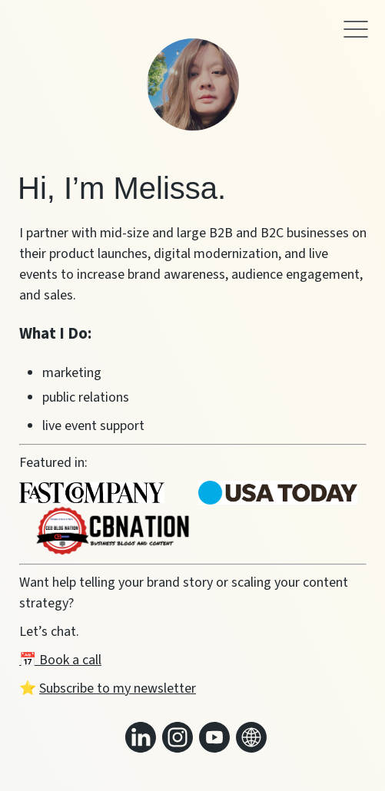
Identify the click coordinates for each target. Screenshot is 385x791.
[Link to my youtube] (214, 737)
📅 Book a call (60, 660)
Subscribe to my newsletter (117, 688)
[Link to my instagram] (177, 737)
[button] (356, 33)
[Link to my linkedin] (140, 737)
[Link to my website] (251, 737)
